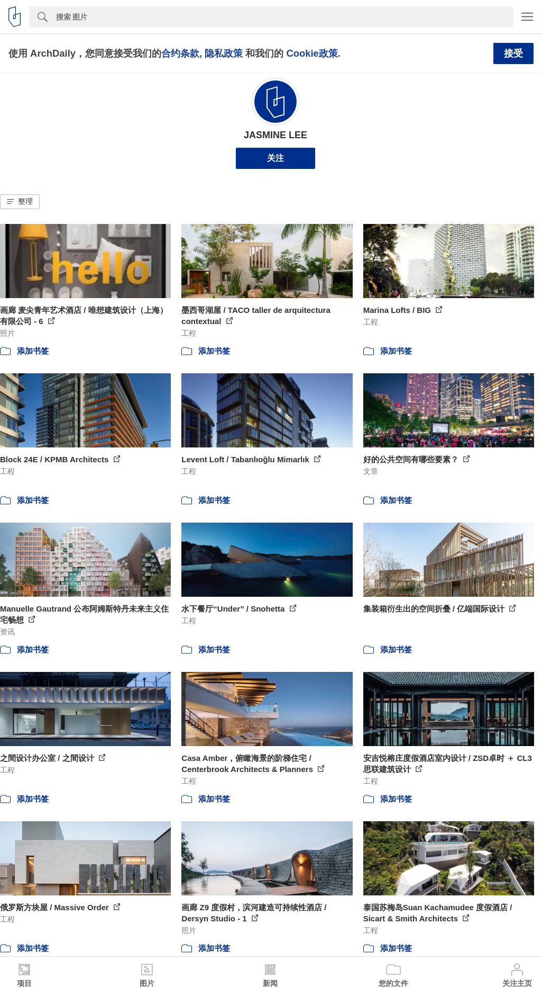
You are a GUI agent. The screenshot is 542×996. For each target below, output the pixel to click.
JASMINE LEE (275, 135)
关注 (275, 158)
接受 (513, 53)
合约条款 (180, 53)
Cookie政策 (311, 53)
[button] (20, 201)
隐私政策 (224, 53)
